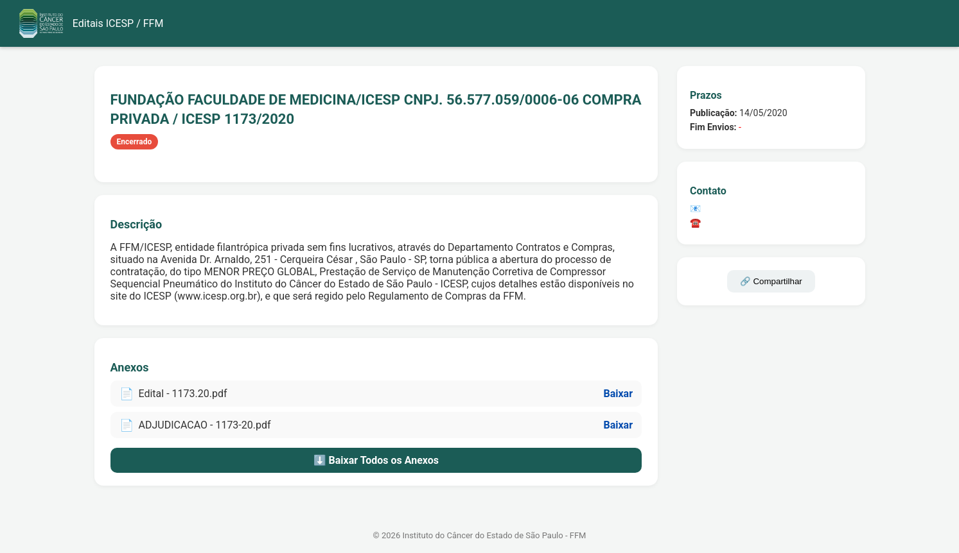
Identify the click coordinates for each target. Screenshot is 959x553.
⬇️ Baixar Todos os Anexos (376, 460)
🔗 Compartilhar (771, 281)
